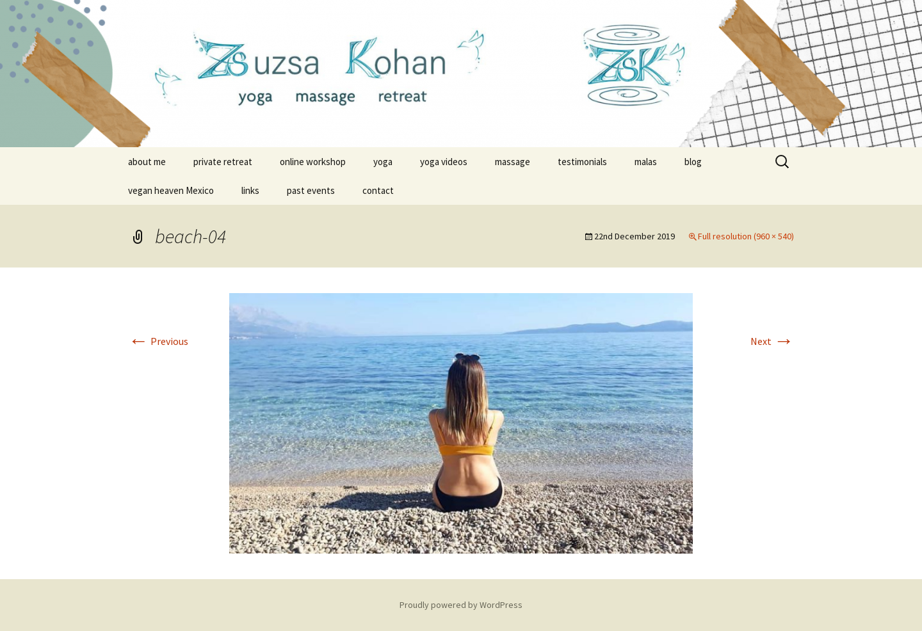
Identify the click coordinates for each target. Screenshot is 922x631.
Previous (158, 341)
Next (772, 341)
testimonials (582, 162)
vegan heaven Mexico (171, 190)
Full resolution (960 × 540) (746, 236)
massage (512, 162)
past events (311, 190)
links (250, 190)
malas (646, 162)
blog (693, 162)
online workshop (313, 162)
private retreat (222, 162)
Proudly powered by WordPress (461, 605)
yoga (382, 162)
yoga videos (443, 162)
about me (147, 162)
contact (378, 190)
